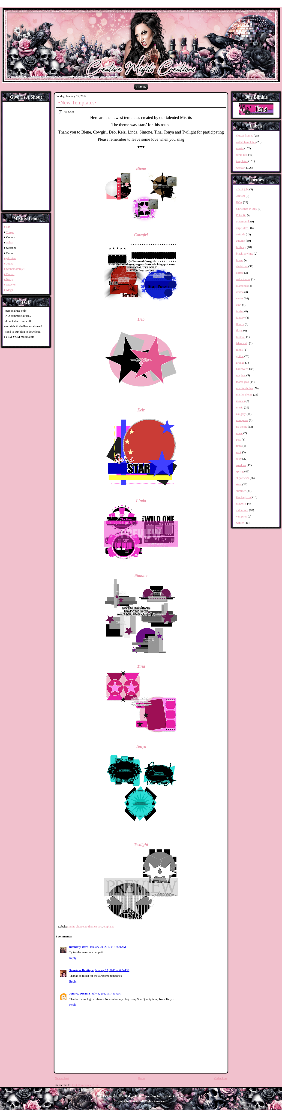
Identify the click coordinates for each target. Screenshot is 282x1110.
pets (238, 439)
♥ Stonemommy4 (14, 269)
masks (240, 148)
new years (242, 420)
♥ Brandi (9, 274)
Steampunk (243, 221)
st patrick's (242, 478)
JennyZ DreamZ (79, 993)
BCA (239, 202)
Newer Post (62, 1078)
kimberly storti (78, 947)
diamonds (242, 285)
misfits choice (75, 926)
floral (239, 330)
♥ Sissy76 (9, 284)
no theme (90, 926)
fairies (239, 311)
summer (241, 491)
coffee (239, 272)
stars (99, 926)
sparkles (241, 465)
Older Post (220, 1078)
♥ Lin (7, 226)
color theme (243, 279)
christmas (242, 266)
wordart (240, 167)
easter (239, 298)
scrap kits (241, 154)
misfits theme (244, 394)
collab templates (246, 142)
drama (239, 292)
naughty (241, 414)
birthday (241, 247)
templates (108, 926)
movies (240, 401)
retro (239, 445)
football (240, 337)
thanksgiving (244, 497)
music (239, 407)
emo (238, 305)
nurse (239, 433)
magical (241, 375)
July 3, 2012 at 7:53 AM (106, 993)
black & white (244, 253)
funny (239, 349)
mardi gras (242, 381)
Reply (72, 958)
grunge (240, 362)
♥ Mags (8, 290)
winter (240, 522)
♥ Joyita (8, 263)
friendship (242, 343)
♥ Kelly (8, 279)
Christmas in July (246, 208)
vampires (241, 516)
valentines (242, 510)
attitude (240, 234)
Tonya (10, 232)
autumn (240, 240)
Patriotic (241, 215)
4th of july (242, 189)
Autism (240, 196)
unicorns (241, 503)
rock (238, 452)
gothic (240, 356)
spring (240, 471)
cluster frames (244, 135)
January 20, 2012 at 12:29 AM (108, 947)
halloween (242, 369)
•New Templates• (77, 103)
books (239, 260)
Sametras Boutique (81, 970)
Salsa (9, 242)
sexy (239, 458)
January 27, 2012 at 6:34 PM (112, 970)
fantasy (240, 317)
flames (240, 324)
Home (141, 86)
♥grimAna (10, 258)
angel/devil (242, 228)
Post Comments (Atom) (86, 1085)
